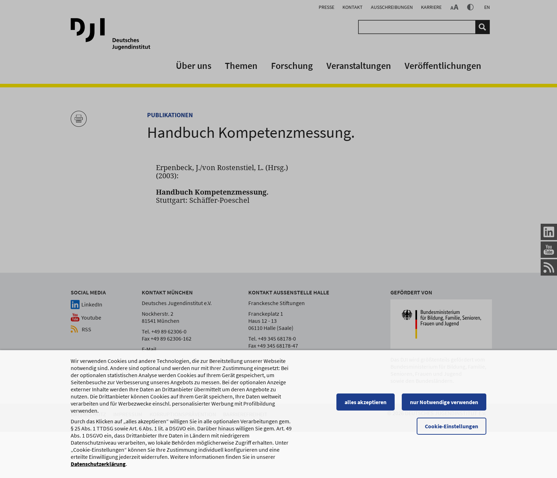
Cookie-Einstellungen (451, 429)
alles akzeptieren (365, 405)
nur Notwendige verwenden (444, 405)
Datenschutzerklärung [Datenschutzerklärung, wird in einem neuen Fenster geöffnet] (98, 467)
